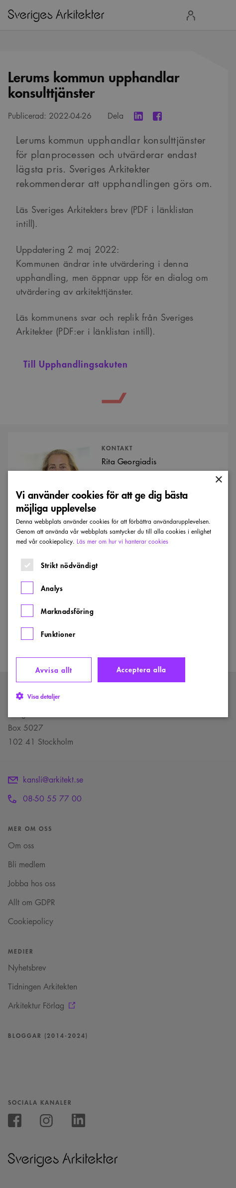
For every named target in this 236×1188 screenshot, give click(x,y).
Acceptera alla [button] (141, 669)
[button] (38, 696)
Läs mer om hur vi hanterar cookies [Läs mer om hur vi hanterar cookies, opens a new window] (122, 541)
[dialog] (118, 594)
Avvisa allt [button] (53, 669)
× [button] (218, 480)
